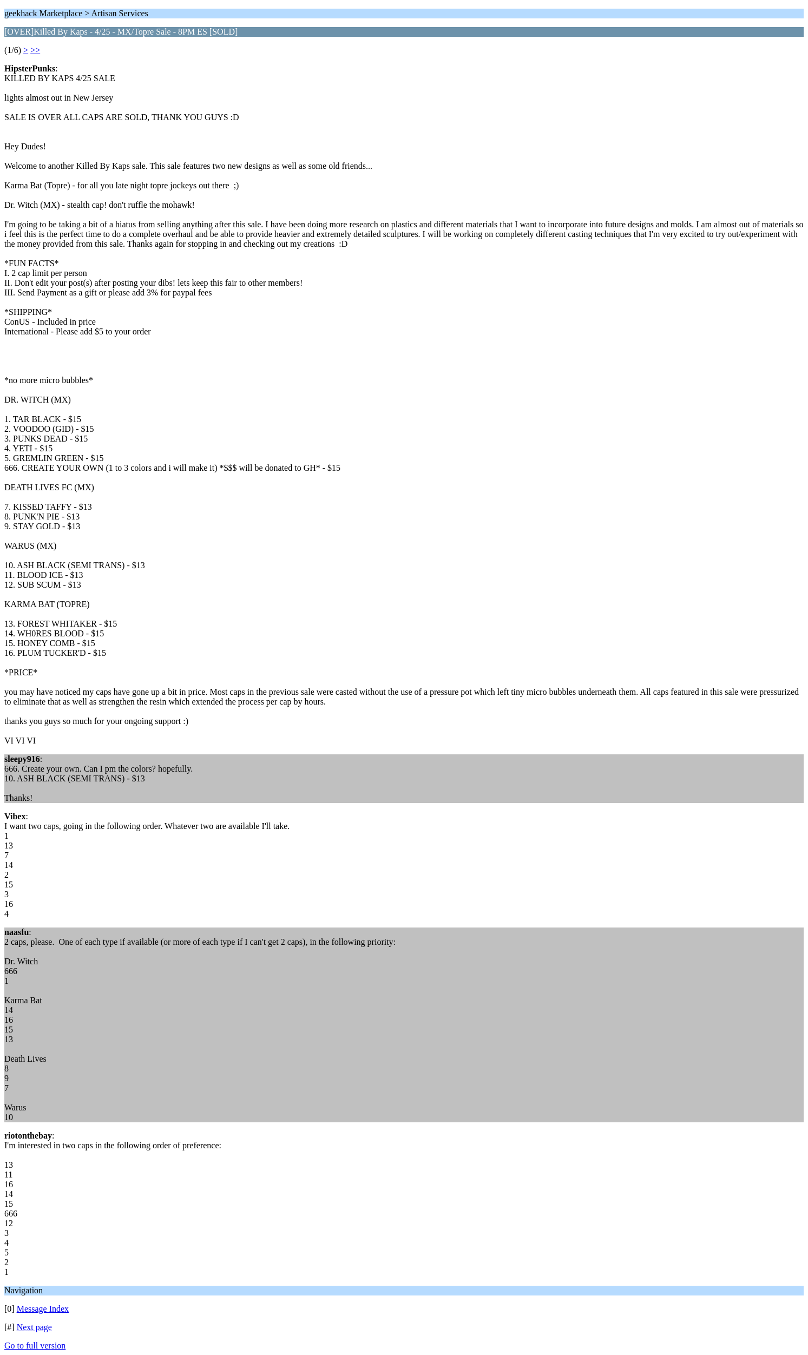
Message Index (43, 1308)
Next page (34, 1327)
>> (35, 50)
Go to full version (34, 1345)
